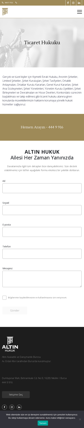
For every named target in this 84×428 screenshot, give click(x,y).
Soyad (5, 203)
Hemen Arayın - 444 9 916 (42, 127)
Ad (3, 181)
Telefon (6, 246)
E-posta (6, 224)
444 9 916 (7, 2)
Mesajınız (7, 268)
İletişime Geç (16, 394)
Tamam (43, 423)
